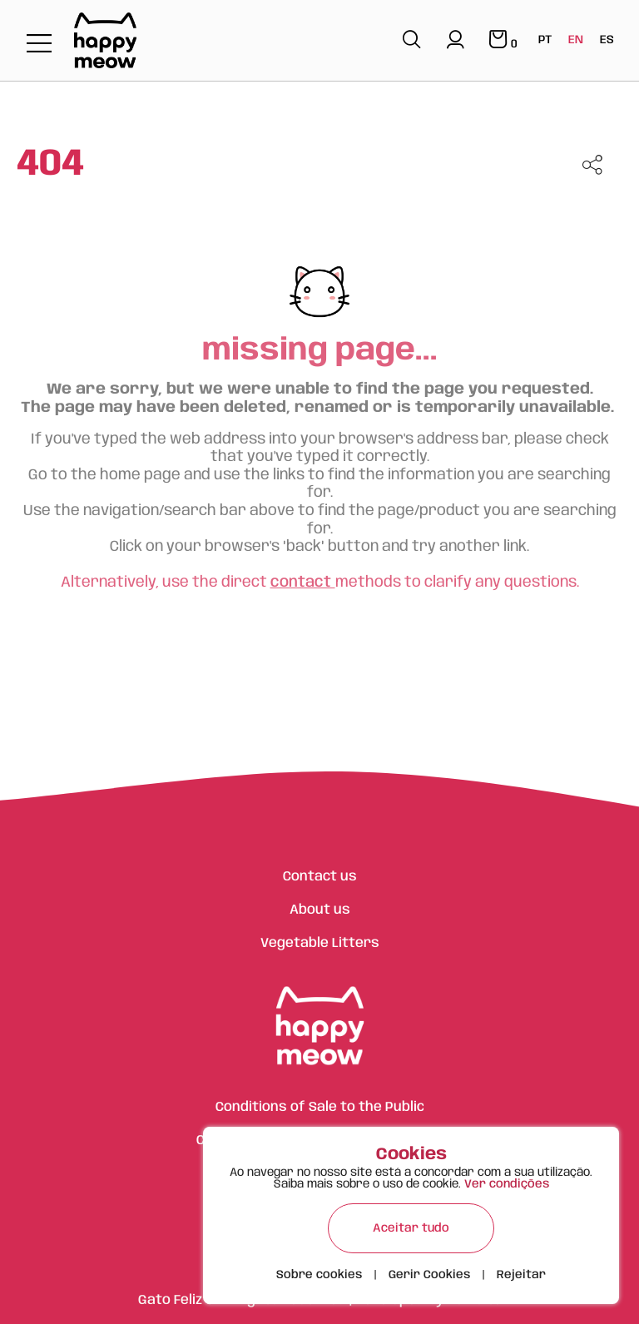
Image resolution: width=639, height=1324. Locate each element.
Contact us (320, 877)
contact (302, 582)
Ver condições (506, 1184)
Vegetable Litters (319, 943)
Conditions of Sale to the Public (319, 1107)
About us (320, 910)
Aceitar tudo (411, 1228)
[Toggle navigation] (39, 44)
